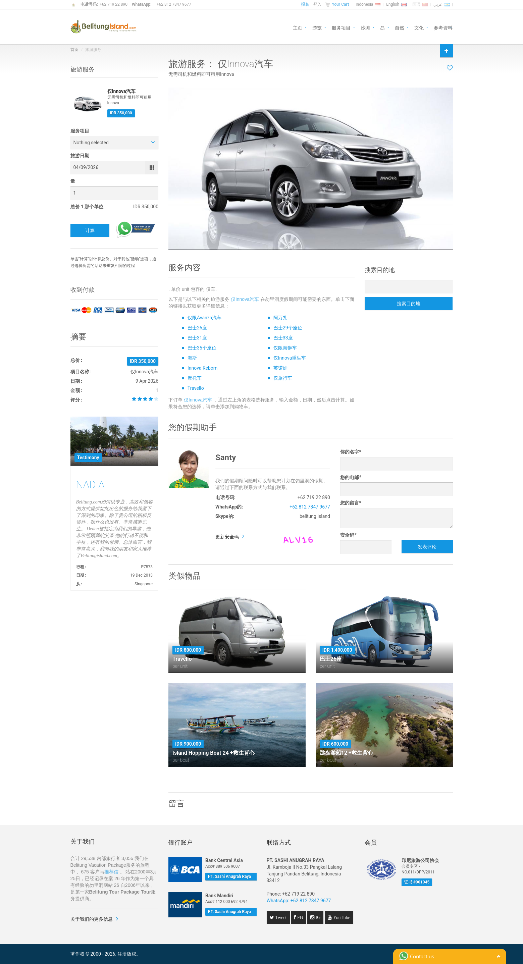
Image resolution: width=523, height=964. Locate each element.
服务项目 (341, 27)
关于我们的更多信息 (91, 919)
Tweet (280, 917)
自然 (399, 27)
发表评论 (427, 546)
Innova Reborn (202, 368)
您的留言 (350, 502)
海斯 (192, 358)
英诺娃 (280, 368)
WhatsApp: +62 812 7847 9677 (299, 900)
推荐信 (111, 871)
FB (299, 917)
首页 (74, 49)
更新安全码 (227, 536)
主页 (297, 27)
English (396, 4)
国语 (420, 4)
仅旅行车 (282, 378)
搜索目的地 (408, 303)
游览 (317, 27)
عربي (441, 4)
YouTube (341, 917)
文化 (419, 27)
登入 (317, 4)
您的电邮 (350, 477)
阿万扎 (280, 317)
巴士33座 (283, 337)
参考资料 (443, 27)
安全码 (348, 535)
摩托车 (195, 378)
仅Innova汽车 (245, 299)
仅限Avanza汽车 (204, 317)
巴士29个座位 (287, 327)
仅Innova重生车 (289, 358)
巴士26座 (197, 327)
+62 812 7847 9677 (174, 4)
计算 (90, 230)
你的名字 (350, 451)
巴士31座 (197, 337)
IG (317, 917)
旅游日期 (79, 155)
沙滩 (365, 27)
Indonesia (368, 4)
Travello (196, 388)
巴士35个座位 (202, 348)
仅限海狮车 (285, 348)
